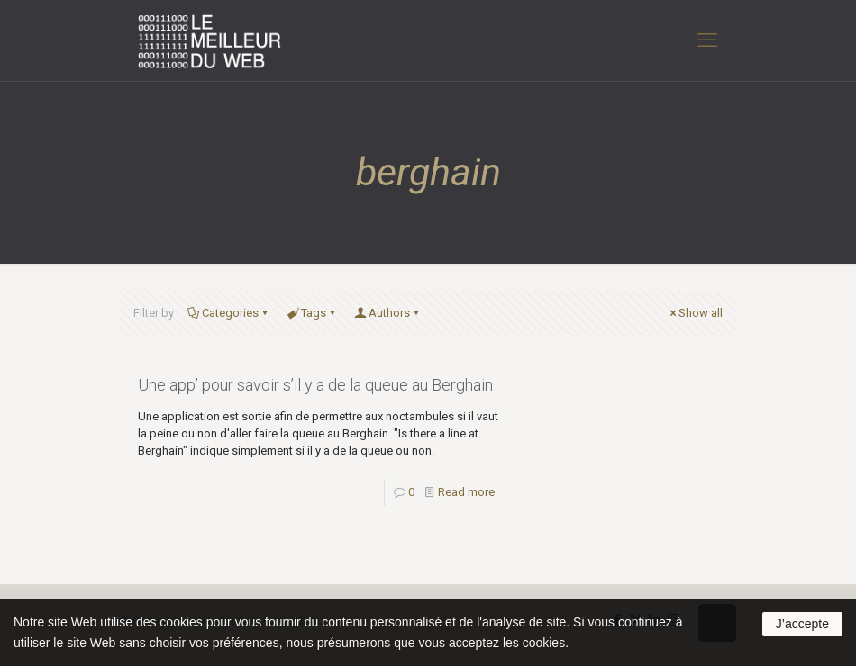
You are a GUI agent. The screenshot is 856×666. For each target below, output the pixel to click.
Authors (388, 313)
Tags (312, 313)
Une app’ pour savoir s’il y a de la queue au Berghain (315, 384)
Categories (228, 313)
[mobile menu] (707, 40)
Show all (695, 313)
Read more (466, 492)
